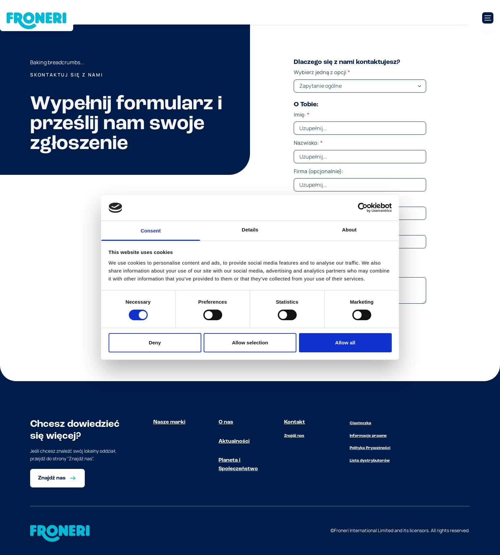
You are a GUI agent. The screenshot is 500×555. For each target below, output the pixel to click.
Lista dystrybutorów (370, 461)
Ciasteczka (360, 423)
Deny (155, 342)
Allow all (345, 342)
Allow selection (250, 342)
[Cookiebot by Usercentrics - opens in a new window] (363, 208)
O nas (226, 422)
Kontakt (294, 422)
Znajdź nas (294, 436)
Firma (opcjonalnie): (318, 171)
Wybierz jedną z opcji (322, 72)
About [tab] (349, 229)
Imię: (301, 114)
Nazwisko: (308, 142)
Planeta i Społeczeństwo (238, 465)
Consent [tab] (151, 230)
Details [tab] (250, 229)
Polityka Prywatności (370, 448)
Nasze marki (169, 422)
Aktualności (234, 441)
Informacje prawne (368, 436)
